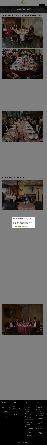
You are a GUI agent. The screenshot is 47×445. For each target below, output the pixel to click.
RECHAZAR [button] (24, 226)
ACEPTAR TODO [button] (18, 226)
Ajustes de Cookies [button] (16, 224)
